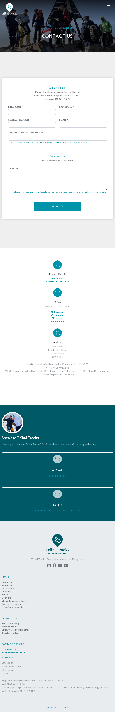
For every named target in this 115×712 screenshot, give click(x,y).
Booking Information (11, 604)
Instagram (57, 312)
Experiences (8, 585)
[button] (109, 7)
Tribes (5, 594)
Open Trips (7, 597)
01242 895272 (58, 278)
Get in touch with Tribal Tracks (58, 510)
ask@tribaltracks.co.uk (57, 281)
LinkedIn (57, 318)
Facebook (57, 315)
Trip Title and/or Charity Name (27, 133)
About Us (6, 591)
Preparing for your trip (12, 607)
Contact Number (18, 120)
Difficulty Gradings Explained (15, 629)
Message (13, 168)
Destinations (8, 588)
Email (62, 120)
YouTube (57, 321)
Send (57, 206)
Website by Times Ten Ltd (57, 707)
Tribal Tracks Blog (10, 623)
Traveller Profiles (10, 632)
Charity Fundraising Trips (14, 600)
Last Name (65, 107)
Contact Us (7, 582)
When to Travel (9, 626)
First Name (15, 107)
